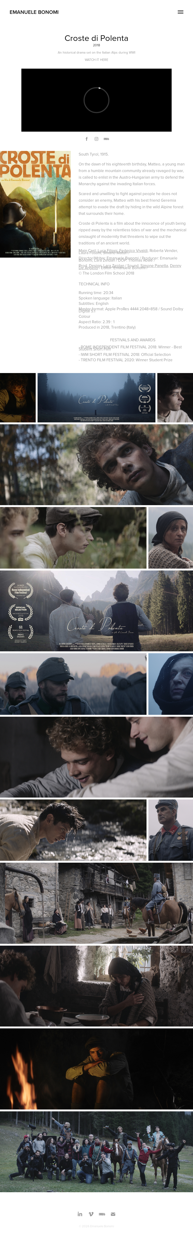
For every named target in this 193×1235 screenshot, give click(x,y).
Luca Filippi (107, 250)
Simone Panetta (154, 265)
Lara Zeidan (113, 265)
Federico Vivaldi (133, 250)
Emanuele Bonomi (34, 12)
